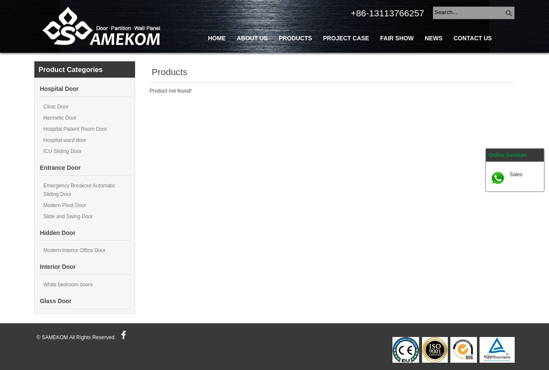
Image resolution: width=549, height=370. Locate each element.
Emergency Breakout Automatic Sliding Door (79, 190)
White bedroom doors (68, 285)
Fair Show (396, 38)
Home (217, 38)
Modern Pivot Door (64, 205)
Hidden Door (57, 233)
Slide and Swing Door (68, 217)
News (433, 38)
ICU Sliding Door (62, 151)
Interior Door (58, 267)
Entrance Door (60, 168)
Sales (516, 174)
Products (295, 38)
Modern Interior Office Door (74, 250)
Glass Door (56, 301)
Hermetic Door (59, 118)
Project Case (346, 38)
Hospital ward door (64, 140)
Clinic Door (56, 107)
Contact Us (472, 38)
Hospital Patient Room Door (75, 129)
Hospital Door (59, 89)
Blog (216, 57)
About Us (252, 38)
